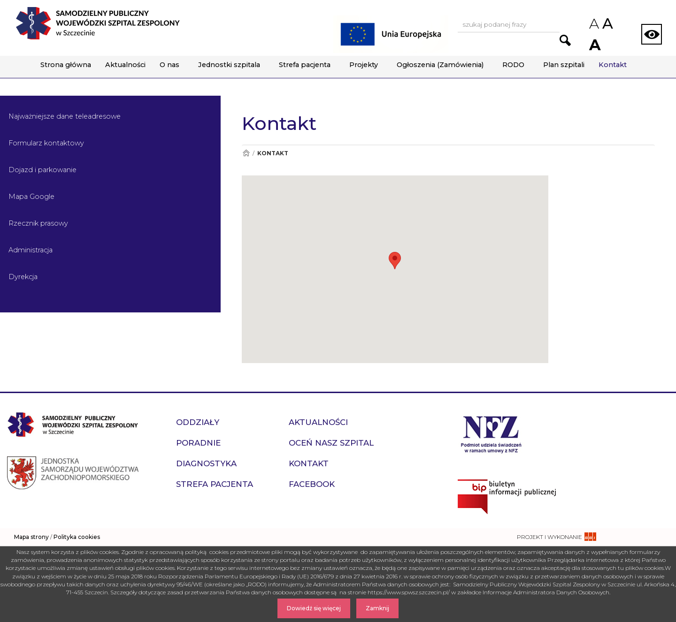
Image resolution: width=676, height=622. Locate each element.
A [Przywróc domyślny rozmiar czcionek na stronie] (607, 23)
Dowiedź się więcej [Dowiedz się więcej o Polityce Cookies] (314, 608)
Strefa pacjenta (304, 65)
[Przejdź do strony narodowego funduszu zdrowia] (491, 433)
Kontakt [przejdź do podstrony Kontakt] (309, 463)
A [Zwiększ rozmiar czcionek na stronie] (594, 45)
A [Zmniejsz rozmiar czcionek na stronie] (593, 23)
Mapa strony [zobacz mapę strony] (31, 536)
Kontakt (613, 65)
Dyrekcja (23, 277)
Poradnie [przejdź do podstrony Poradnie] (198, 443)
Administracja (30, 250)
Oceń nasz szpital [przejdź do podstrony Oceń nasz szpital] (331, 443)
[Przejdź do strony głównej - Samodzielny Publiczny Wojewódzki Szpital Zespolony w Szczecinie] (98, 23)
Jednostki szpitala (229, 65)
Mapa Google (31, 196)
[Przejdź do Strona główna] (246, 153)
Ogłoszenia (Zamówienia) (440, 65)
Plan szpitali (563, 65)
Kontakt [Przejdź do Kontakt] (272, 153)
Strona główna (65, 65)
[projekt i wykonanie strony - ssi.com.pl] (556, 536)
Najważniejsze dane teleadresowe (64, 116)
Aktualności (125, 65)
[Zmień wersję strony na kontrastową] (651, 34)
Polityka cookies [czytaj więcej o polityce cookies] (77, 536)
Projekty (363, 65)
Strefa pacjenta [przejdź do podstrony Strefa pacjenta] (214, 484)
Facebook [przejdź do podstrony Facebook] (312, 484)
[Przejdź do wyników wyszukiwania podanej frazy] (565, 40)
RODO (513, 65)
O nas (169, 65)
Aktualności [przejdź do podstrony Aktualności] (318, 422)
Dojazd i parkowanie (42, 170)
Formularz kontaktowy (46, 143)
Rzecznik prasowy (38, 223)
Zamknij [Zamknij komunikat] (377, 608)
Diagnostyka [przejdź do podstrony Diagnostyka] (206, 463)
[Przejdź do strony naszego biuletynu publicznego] (563, 496)
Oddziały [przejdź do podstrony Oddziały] (197, 422)
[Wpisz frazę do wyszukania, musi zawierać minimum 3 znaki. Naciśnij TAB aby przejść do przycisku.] (509, 25)
